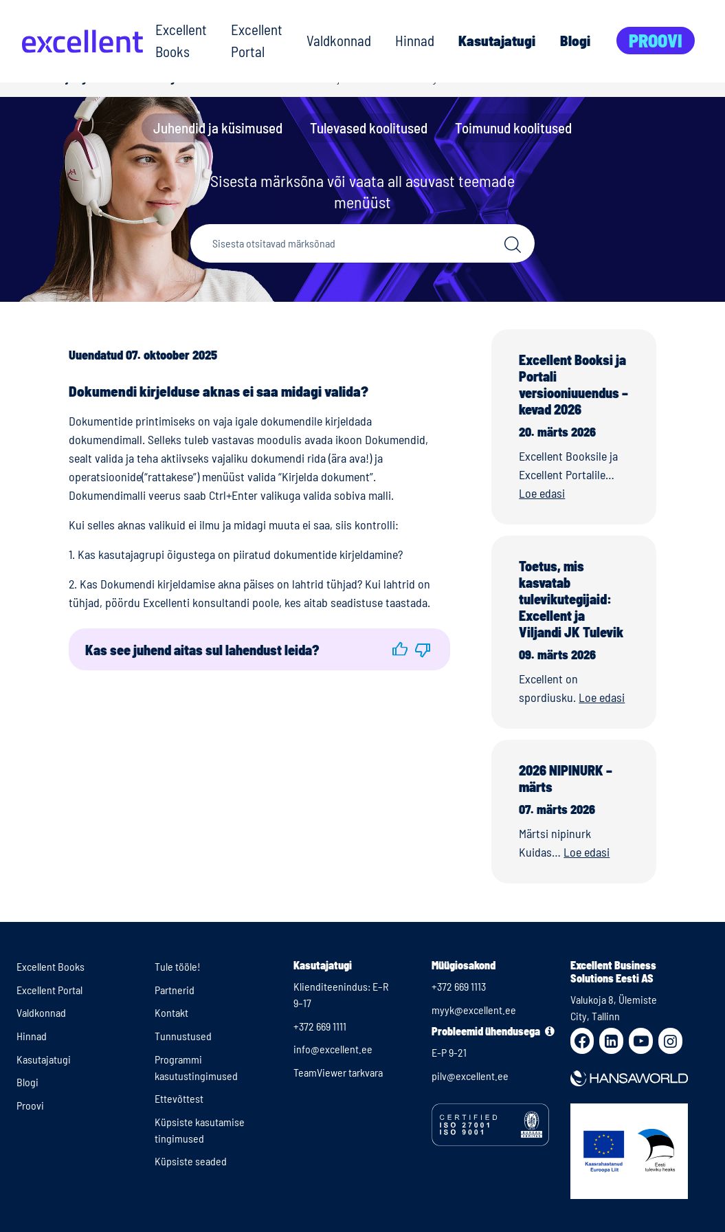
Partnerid (174, 989)
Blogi (575, 40)
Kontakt (171, 1012)
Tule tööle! (178, 966)
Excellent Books (181, 40)
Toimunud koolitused (513, 127)
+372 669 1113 (459, 986)
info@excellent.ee (332, 1048)
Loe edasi (542, 492)
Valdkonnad (338, 40)
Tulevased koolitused (368, 127)
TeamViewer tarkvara (338, 1072)
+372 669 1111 (319, 1026)
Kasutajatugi (496, 40)
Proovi (655, 40)
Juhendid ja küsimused (217, 127)
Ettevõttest (179, 1098)
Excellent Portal (256, 40)
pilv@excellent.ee (470, 1075)
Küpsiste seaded (191, 1160)
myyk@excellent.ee (474, 1009)
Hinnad (414, 40)
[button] (399, 649)
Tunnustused (183, 1035)
